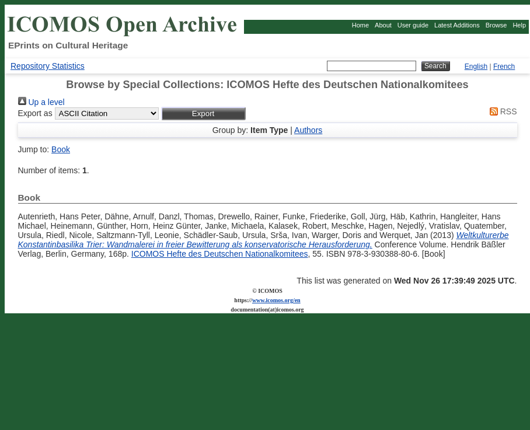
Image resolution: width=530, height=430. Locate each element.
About (383, 25)
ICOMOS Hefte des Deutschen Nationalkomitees (219, 253)
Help (519, 25)
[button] (203, 113)
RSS (501, 111)
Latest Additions (457, 25)
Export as (35, 113)
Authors (308, 130)
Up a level (41, 102)
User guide (413, 25)
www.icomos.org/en (276, 300)
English (476, 66)
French (504, 66)
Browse (496, 25)
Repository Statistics (48, 66)
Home (360, 25)
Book (60, 149)
